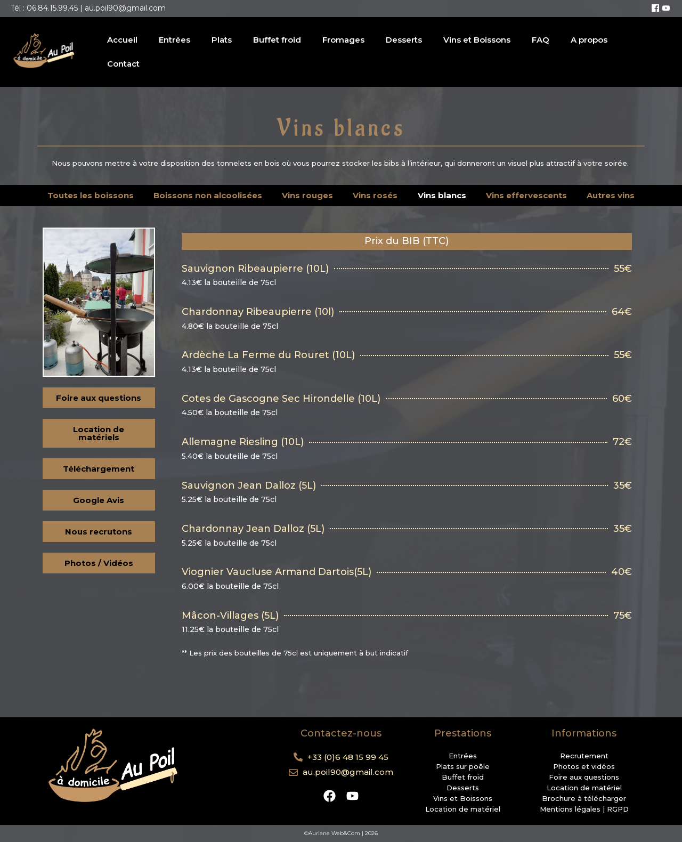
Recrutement (584, 755)
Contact (123, 64)
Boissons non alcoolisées (207, 195)
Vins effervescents (526, 195)
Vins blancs (442, 195)
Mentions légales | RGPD (584, 809)
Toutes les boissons (90, 195)
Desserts (404, 40)
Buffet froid (277, 40)
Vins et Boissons (476, 40)
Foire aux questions (584, 777)
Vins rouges (307, 195)
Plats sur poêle (463, 766)
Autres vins (611, 195)
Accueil (122, 40)
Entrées (174, 40)
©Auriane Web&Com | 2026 (341, 833)
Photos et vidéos (584, 766)
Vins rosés (375, 195)
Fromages (343, 40)
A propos (589, 40)
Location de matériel (462, 809)
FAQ (540, 40)
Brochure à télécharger (584, 798)
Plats (222, 40)
